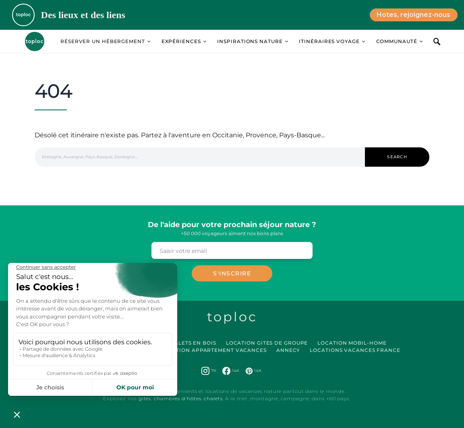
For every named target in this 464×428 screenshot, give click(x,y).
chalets (213, 398)
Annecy (288, 350)
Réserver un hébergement (102, 41)
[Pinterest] (253, 371)
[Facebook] (230, 371)
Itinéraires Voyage (329, 41)
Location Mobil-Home (351, 343)
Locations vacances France (355, 350)
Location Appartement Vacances (214, 350)
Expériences (181, 41)
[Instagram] (208, 371)
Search (397, 156)
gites (145, 398)
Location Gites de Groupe (267, 343)
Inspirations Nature (249, 41)
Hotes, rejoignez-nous (413, 15)
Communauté (396, 41)
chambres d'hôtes (177, 398)
